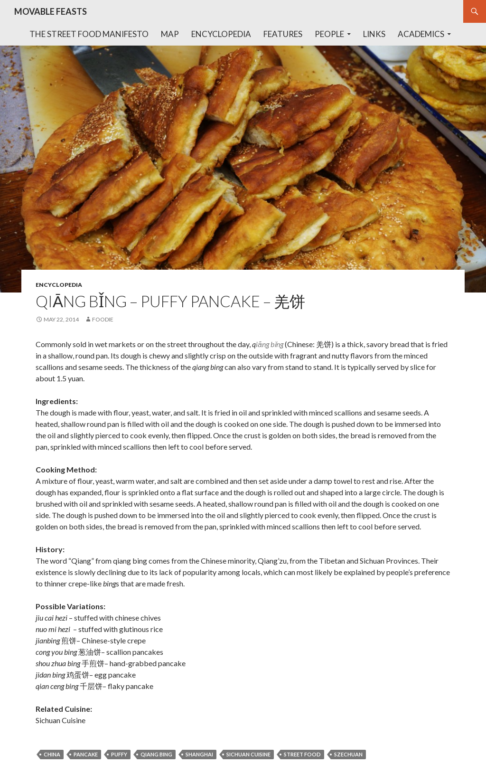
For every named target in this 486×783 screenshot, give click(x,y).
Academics (421, 34)
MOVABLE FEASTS (50, 11)
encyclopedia (59, 284)
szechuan (348, 754)
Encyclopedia (221, 34)
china (52, 754)
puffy (119, 754)
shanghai (199, 754)
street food (302, 754)
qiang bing (156, 754)
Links (374, 34)
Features (282, 34)
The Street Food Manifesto (89, 34)
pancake (86, 754)
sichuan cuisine (248, 754)
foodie (102, 319)
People (329, 34)
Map (170, 34)
